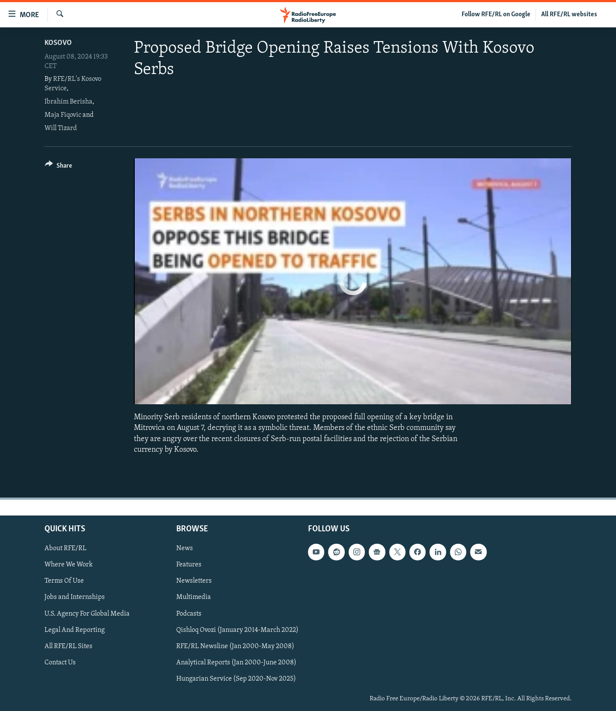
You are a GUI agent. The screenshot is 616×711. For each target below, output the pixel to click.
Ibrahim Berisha (68, 101)
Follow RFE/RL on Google (496, 14)
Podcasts (188, 613)
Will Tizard (60, 128)
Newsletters (194, 581)
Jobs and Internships (74, 597)
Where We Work (68, 564)
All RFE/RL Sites (68, 646)
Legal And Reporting (74, 630)
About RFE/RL (65, 548)
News (184, 548)
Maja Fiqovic (62, 115)
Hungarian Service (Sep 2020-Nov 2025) (236, 678)
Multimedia (193, 597)
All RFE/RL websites (569, 14)
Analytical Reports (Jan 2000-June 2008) (236, 662)
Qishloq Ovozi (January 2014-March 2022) (237, 630)
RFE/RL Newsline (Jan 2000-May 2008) (235, 646)
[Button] (58, 167)
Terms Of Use (64, 581)
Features (188, 564)
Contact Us (60, 662)
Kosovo (58, 43)
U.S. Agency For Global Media (87, 613)
